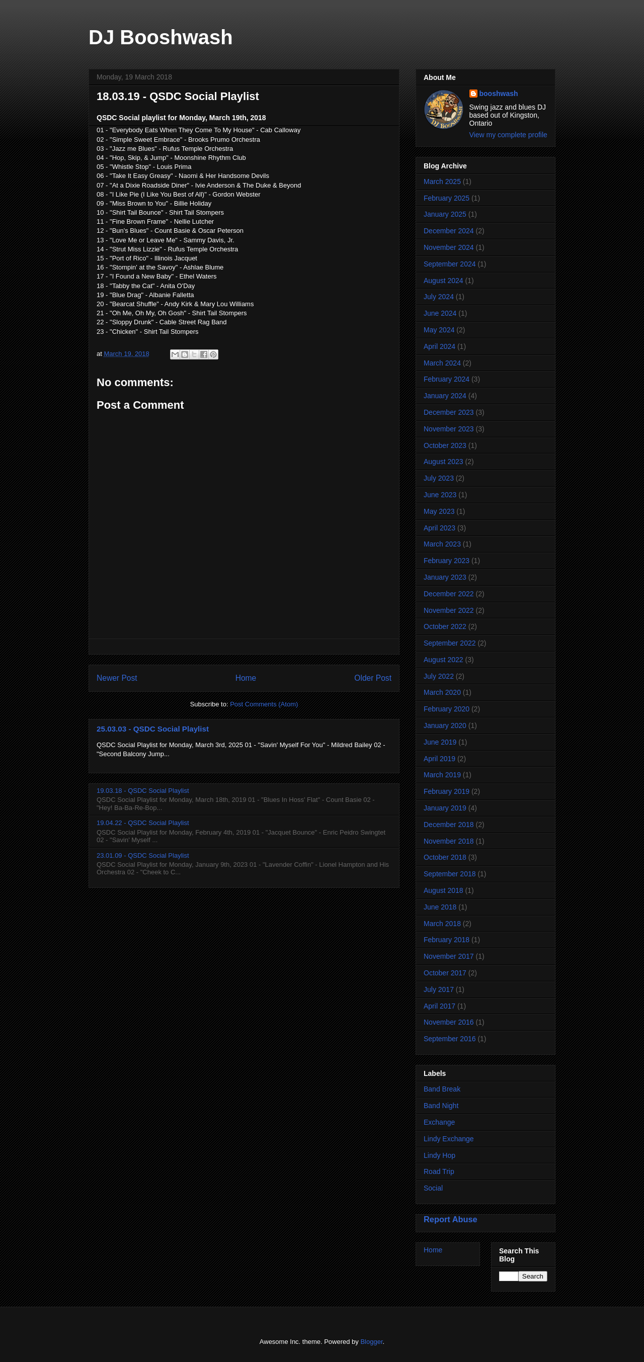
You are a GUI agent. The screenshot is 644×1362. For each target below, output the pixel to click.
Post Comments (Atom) (264, 704)
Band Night (441, 1106)
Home (246, 678)
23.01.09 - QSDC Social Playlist (143, 855)
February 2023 (446, 561)
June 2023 (440, 495)
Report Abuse (450, 1219)
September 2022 (450, 643)
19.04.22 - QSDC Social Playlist (143, 823)
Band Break (442, 1089)
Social (433, 1188)
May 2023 (439, 511)
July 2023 (439, 478)
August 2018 (443, 890)
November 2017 (449, 956)
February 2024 (446, 379)
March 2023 (442, 544)
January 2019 (445, 808)
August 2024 (443, 281)
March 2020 (442, 692)
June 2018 (440, 907)
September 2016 (450, 1039)
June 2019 (440, 742)
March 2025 (442, 181)
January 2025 (445, 214)
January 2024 (445, 396)
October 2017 (445, 973)
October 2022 (445, 626)
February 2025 (446, 198)
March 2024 (442, 363)
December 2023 (449, 412)
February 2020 (446, 709)
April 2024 (439, 346)
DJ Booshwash (161, 37)
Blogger (371, 1341)
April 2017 (439, 1006)
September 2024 (450, 264)
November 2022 (449, 610)
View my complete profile (508, 135)
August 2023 (443, 462)
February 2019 (446, 791)
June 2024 (440, 313)
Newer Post (117, 678)
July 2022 (439, 676)
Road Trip (439, 1171)
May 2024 (439, 330)
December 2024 (449, 231)
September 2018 (450, 874)
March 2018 (442, 924)
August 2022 (443, 660)
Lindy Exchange (449, 1139)
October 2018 (445, 857)
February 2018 (446, 940)
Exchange (439, 1122)
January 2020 (445, 725)
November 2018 (449, 841)
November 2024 (449, 247)
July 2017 (439, 989)
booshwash (498, 93)
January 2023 (445, 577)
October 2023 (445, 445)
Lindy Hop (439, 1155)
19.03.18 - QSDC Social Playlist (143, 790)
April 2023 (439, 528)
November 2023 (449, 429)
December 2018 (449, 825)
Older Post (372, 678)
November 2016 (449, 1022)
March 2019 (442, 775)
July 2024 (439, 297)
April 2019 (439, 759)
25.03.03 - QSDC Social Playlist (153, 728)
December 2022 (449, 594)
